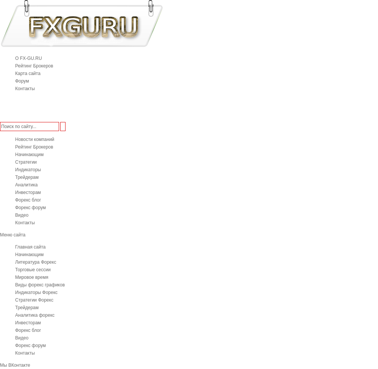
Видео (21, 215)
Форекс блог (28, 200)
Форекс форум (30, 207)
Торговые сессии (33, 269)
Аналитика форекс (35, 315)
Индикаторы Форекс (36, 292)
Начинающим (29, 154)
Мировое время (31, 277)
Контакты (25, 222)
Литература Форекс (35, 262)
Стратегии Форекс (34, 300)
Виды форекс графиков (40, 285)
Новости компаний (34, 139)
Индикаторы (28, 169)
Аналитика (26, 185)
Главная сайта (30, 247)
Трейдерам (27, 177)
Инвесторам (28, 192)
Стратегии (26, 162)
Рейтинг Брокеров (34, 147)
